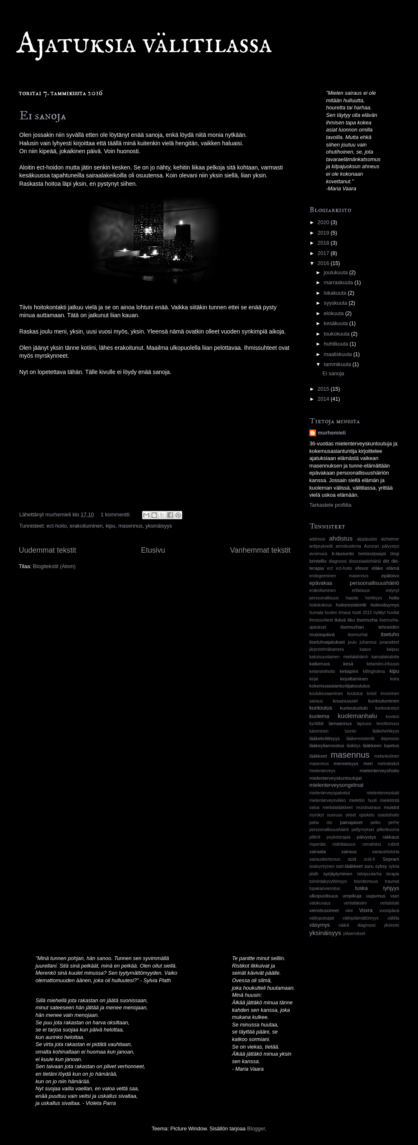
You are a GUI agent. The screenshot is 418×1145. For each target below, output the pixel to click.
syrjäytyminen (338, 873)
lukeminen (319, 731)
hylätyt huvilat (386, 612)
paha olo (320, 822)
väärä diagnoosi (357, 925)
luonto (350, 731)
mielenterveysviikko (327, 800)
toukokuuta (337, 334)
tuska (361, 888)
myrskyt (316, 815)
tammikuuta (338, 364)
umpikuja (352, 895)
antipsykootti (321, 546)
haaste (352, 598)
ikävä (340, 619)
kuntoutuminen (383, 700)
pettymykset (363, 829)
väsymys (319, 925)
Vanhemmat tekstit (260, 550)
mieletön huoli (363, 800)
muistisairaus (368, 807)
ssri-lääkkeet (349, 866)
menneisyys (346, 763)
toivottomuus (366, 881)
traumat (392, 881)
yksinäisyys (158, 526)
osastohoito (388, 815)
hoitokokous (320, 605)
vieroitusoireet (324, 910)
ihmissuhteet (321, 620)
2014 (324, 399)
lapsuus (364, 723)
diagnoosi (338, 561)
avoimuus (318, 553)
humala (316, 612)
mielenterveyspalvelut (329, 793)
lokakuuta (336, 293)
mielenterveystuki (383, 793)
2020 (324, 222)
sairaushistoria (385, 851)
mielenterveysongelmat (336, 785)
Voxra (365, 910)
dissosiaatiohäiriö (365, 561)
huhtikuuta (337, 344)
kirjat (313, 679)
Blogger (256, 1129)
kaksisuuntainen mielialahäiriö (338, 657)
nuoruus (334, 815)
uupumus (376, 895)
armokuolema (348, 546)
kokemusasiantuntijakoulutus (339, 685)
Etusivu (153, 550)
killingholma (374, 671)
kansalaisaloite (385, 657)
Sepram (390, 859)
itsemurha (367, 619)
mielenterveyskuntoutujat (335, 778)
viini (348, 910)
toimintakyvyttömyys (328, 881)
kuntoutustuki (354, 707)
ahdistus (340, 538)
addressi (317, 539)
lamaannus (340, 723)
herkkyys (373, 598)
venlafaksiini (355, 903)
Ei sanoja (42, 116)
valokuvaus (319, 903)
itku (351, 619)
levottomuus (388, 723)
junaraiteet (389, 642)
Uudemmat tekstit (47, 550)
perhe (393, 822)
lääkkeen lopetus (381, 745)
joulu (352, 642)
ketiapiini (349, 671)
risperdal (317, 844)
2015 (324, 389)
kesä (348, 663)
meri (368, 763)
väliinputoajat (321, 918)
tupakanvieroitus (324, 888)
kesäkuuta (336, 323)
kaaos (365, 649)
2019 (324, 233)
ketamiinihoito (322, 671)
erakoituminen (86, 526)
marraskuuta (339, 283)
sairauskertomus (324, 859)
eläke (377, 568)
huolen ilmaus (338, 612)
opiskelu (367, 815)
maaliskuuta (339, 354)
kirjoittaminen (354, 678)
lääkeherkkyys (385, 731)
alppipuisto (367, 539)
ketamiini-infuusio (383, 664)
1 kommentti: (117, 515)
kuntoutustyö (387, 708)
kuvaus (392, 716)
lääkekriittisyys (324, 738)
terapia (392, 874)
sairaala (317, 851)
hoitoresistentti (351, 604)
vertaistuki (389, 903)
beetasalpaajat (372, 553)
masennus (130, 526)
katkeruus (319, 663)
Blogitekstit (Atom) (54, 566)
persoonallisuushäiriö (329, 829)
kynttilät (316, 723)
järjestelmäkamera (326, 649)
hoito (394, 597)
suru (369, 866)
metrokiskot (388, 763)
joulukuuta (336, 273)
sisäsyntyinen (322, 866)
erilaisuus (361, 590)
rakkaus (390, 836)
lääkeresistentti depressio (373, 738)
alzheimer (390, 539)
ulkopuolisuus (323, 895)
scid (352, 859)
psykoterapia (338, 837)
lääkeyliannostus (326, 745)
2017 (324, 253)
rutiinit (393, 844)
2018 (324, 243)
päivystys (366, 836)
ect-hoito (56, 526)
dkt (386, 561)
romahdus (371, 844)
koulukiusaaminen (326, 693)
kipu (110, 526)
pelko (375, 822)
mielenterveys (322, 770)
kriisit (372, 693)
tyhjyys (391, 888)
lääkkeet (318, 755)
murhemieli (332, 433)
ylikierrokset (354, 933)
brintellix (318, 561)
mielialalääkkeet (338, 807)
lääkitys (354, 745)
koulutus (355, 693)
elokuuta (334, 313)
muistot (391, 807)
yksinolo (391, 925)
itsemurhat (357, 634)
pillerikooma (388, 829)
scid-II (369, 859)
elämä (392, 568)
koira (394, 679)
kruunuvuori (345, 700)
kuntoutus (320, 708)
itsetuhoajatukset (327, 642)
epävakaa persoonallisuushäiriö (354, 583)
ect (330, 568)
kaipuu (393, 649)
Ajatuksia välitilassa (144, 44)
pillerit (314, 837)
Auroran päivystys (381, 546)
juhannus (368, 642)
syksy (381, 866)
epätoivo (390, 575)
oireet (350, 815)
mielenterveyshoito (379, 770)
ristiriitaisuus (343, 844)
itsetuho (390, 634)
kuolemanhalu (357, 715)
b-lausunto (343, 553)
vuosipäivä (389, 910)
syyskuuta (336, 303)
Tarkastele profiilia (330, 505)
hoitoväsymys (384, 604)
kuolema (319, 716)
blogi (394, 553)
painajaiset (351, 822)
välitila (393, 918)
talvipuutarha (369, 874)
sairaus (349, 851)
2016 (324, 263)
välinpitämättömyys (361, 918)
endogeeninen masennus (338, 576)
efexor (361, 568)
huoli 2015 (362, 612)
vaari (394, 896)
